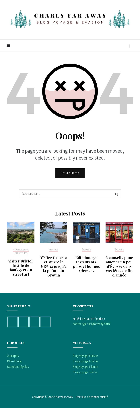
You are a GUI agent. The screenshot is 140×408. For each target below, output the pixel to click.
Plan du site (14, 361)
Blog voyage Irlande (85, 366)
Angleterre (21, 249)
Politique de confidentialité (92, 397)
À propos (13, 356)
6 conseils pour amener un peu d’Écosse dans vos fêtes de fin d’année (119, 266)
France (53, 249)
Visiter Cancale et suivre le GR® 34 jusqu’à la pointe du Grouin (53, 266)
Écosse (86, 249)
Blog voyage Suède (85, 372)
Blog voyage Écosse (85, 356)
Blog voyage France (85, 361)
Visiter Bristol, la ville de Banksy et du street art (21, 267)
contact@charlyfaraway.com (91, 324)
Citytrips (20, 253)
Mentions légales (18, 366)
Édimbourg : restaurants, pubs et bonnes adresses (86, 264)
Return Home (70, 172)
